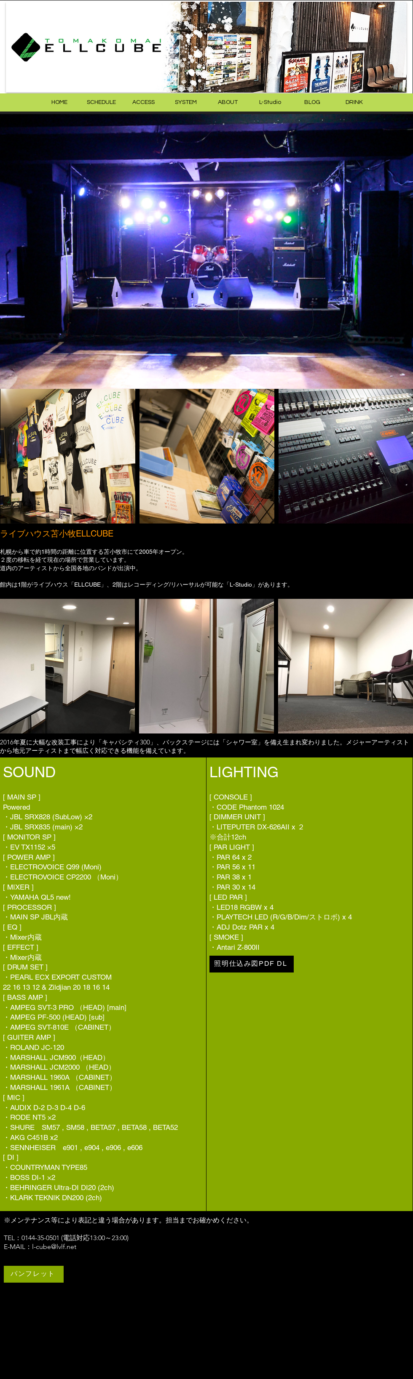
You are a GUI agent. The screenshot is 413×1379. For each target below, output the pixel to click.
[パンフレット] (34, 1274)
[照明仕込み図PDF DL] (251, 964)
